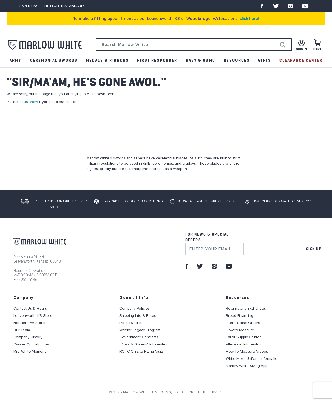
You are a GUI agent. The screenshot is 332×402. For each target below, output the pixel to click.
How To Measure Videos (247, 351)
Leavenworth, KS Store (33, 316)
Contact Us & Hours (30, 308)
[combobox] (194, 44)
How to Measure (240, 330)
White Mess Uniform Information (253, 359)
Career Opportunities (31, 344)
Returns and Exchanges (246, 308)
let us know (28, 102)
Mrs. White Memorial (30, 351)
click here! (249, 18)
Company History (27, 337)
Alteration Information (244, 344)
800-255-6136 (25, 279)
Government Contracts (138, 337)
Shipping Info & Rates (137, 316)
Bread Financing (239, 316)
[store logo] (45, 45)
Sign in (301, 49)
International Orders (243, 323)
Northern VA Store (29, 323)
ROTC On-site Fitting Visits (141, 351)
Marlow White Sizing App (247, 366)
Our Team (21, 330)
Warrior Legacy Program (139, 330)
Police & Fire (130, 323)
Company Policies (134, 308)
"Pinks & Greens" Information (144, 344)
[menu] (166, 60)
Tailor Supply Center (243, 337)
